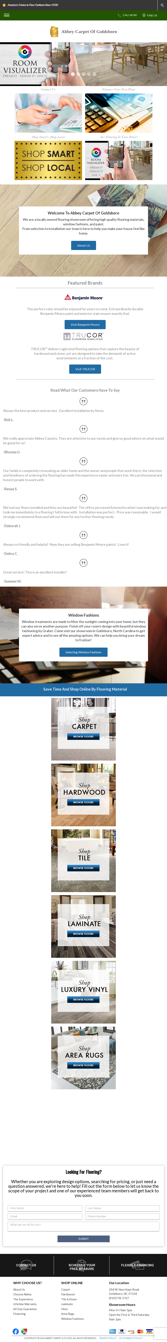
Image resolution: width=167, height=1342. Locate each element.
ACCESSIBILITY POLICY (131, 1338)
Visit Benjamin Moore (85, 324)
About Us (83, 245)
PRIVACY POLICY (108, 1338)
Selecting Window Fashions (83, 652)
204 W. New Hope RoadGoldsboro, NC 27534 (124, 1292)
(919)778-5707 (119, 1298)
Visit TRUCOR (85, 369)
